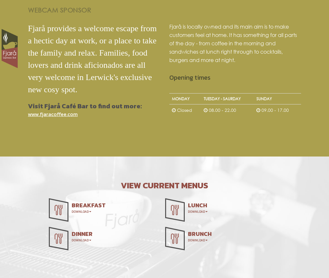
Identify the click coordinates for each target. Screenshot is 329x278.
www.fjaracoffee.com (53, 114)
